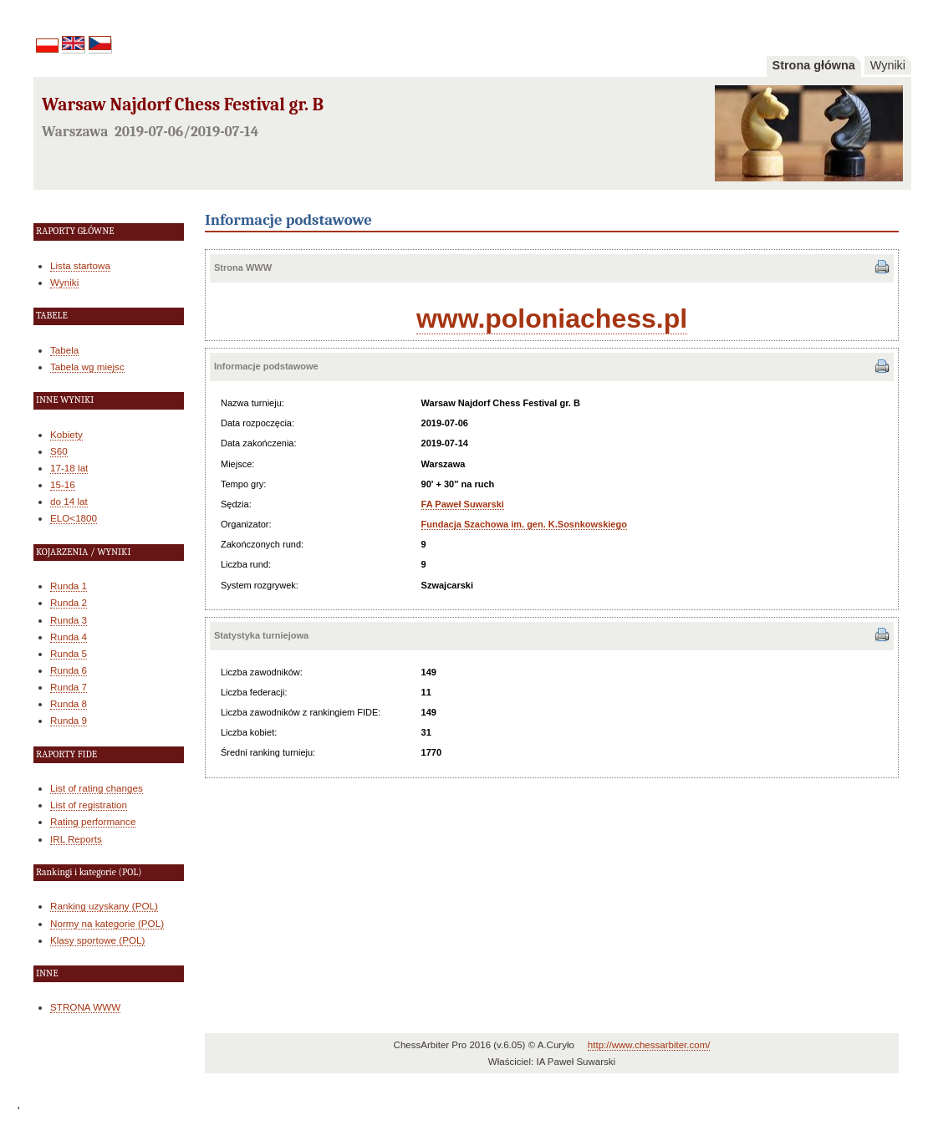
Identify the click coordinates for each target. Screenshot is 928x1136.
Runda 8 (68, 703)
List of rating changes (96, 787)
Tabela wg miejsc (87, 366)
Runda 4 (68, 636)
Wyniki (887, 65)
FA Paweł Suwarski (462, 504)
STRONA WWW (85, 1006)
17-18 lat (69, 467)
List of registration (88, 804)
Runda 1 (68, 585)
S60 (59, 451)
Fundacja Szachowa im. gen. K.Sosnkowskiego (524, 524)
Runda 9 (68, 720)
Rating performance (92, 821)
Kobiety (66, 434)
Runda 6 (68, 670)
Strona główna (813, 65)
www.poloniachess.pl (551, 318)
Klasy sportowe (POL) (97, 940)
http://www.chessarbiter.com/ (649, 1045)
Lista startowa (80, 265)
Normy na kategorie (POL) (107, 923)
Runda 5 (68, 653)
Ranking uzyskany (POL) (104, 905)
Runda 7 (68, 686)
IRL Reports (76, 838)
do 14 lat (69, 501)
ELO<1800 (73, 517)
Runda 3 (68, 619)
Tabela (64, 349)
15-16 (62, 484)
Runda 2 (68, 602)
